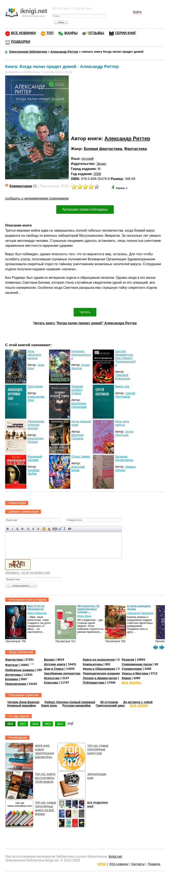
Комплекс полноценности (81, 355)
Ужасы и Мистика (135, 673)
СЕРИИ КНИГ (125, 33)
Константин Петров (35, 440)
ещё (70, 723)
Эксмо (101, 164)
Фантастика (135, 148)
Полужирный (7, 528)
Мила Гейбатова (37, 613)
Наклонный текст (12, 528)
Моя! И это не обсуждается (35, 608)
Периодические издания (101, 673)
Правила (154, 864)
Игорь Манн (84, 616)
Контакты (138, 864)
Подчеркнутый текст (17, 528)
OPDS (101, 864)
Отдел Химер (80, 456)
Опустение (35, 386)
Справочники (132, 668)
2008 (97, 174)
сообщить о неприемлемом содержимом (37, 198)
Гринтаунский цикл (110, 705)
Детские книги (54, 664)
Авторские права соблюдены (85, 209)
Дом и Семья (54, 668)
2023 (48, 723)
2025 (23, 723)
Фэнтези (11, 665)
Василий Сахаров (77, 436)
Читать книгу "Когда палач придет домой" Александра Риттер (85, 323)
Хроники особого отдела (77, 390)
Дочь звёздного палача (34, 355)
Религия (128, 659)
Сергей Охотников (125, 394)
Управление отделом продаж (35, 425)
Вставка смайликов (44, 528)
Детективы (13, 674)
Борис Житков (80, 366)
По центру (33, 528)
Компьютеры (93, 664)
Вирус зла (122, 386)
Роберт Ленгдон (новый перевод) (70, 702)
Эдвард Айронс (125, 468)
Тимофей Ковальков (122, 376)
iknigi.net (115, 856)
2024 (35, 723)
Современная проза (137, 664)
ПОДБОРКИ (20, 42)
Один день (49, 705)
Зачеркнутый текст (22, 528)
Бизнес (49, 659)
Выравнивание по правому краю (38, 528)
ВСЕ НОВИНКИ (23, 33)
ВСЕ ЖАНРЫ (131, 682)
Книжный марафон (21, 705)
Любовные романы (20, 670)
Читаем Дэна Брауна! (23, 702)
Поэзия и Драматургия (100, 678)
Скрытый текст (54, 528)
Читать (85, 312)
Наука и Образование (99, 668)
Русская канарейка (76, 705)
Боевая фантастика (103, 148)
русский (87, 158)
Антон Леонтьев (124, 433)
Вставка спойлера (69, 528)
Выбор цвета (48, 528)
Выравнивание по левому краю (28, 528)
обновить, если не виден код (27, 572)
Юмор (126, 678)
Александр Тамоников (140, 613)
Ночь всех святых (122, 423)
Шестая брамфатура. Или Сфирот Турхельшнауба (125, 358)
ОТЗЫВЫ (96, 33)
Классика (51, 682)
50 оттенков (109, 702)
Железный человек (34, 458)
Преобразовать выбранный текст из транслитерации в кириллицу (64, 528)
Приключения (15, 684)
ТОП (49, 33)
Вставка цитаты (59, 528)
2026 (10, 723)
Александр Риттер (127, 138)
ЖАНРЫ (70, 33)
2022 (60, 723)
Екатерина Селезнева (79, 405)
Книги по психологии (99, 659)
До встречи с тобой (138, 702)
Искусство (52, 678)
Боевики (11, 679)
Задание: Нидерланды (124, 458)
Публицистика (93, 682)
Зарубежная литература (62, 673)
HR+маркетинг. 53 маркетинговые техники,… (88, 609)
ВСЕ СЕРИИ (139, 705)
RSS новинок (118, 864)
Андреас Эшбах (33, 471)
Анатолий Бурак (78, 468)
